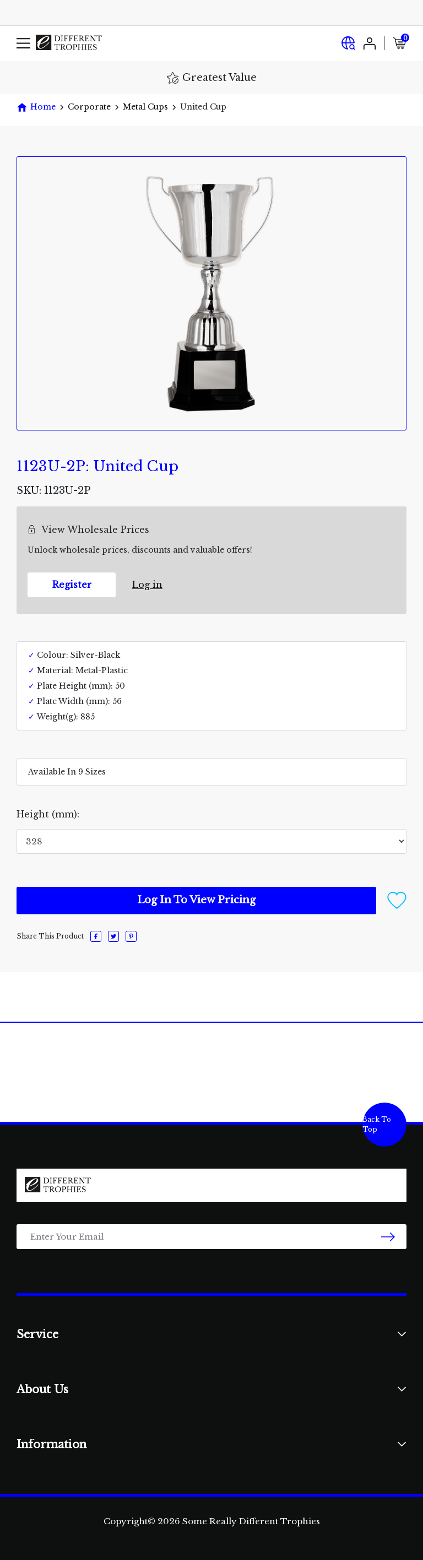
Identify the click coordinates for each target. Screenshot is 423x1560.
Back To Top (376, 1124)
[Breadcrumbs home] (36, 107)
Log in (147, 584)
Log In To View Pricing (196, 900)
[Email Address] (211, 1236)
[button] (396, 899)
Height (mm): (48, 814)
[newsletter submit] (388, 1236)
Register (71, 584)
